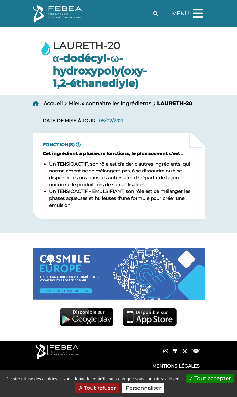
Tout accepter (210, 378)
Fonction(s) (59, 144)
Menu (188, 14)
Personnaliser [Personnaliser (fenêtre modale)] (143, 388)
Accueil (53, 103)
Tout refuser (97, 388)
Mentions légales (176, 366)
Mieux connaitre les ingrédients (109, 103)
